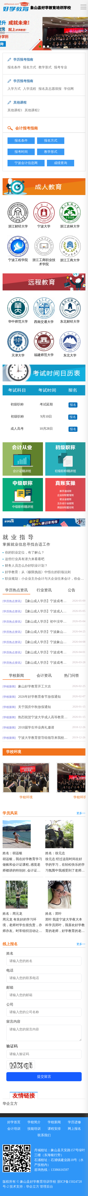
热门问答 (71, 675)
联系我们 (44, 1135)
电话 (9, 970)
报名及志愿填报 (49, 89)
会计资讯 (44, 675)
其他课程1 (15, 110)
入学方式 (14, 89)
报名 (73, 405)
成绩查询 (60, 163)
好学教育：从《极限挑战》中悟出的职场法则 (38, 572)
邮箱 (9, 987)
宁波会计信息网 (26, 163)
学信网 (69, 89)
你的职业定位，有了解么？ (24, 552)
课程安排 (54, 1128)
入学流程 (29, 89)
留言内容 (13, 1021)
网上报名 (74, 1128)
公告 (71, 590)
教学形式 (45, 67)
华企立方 (10, 1103)
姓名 (9, 953)
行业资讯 (44, 590)
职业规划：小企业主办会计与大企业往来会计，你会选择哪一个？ (44, 579)
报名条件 (14, 67)
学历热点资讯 (16, 590)
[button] (40, 46)
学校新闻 (16, 675)
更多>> (81, 813)
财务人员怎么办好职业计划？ (26, 565)
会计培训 (13, 1128)
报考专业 (60, 67)
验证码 (12, 1046)
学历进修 (74, 1122)
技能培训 (34, 1128)
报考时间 (21, 151)
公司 (9, 1004)
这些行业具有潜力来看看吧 (24, 559)
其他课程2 (32, 110)
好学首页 (13, 1122)
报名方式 (29, 67)
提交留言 (44, 1076)
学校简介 (34, 1122)
